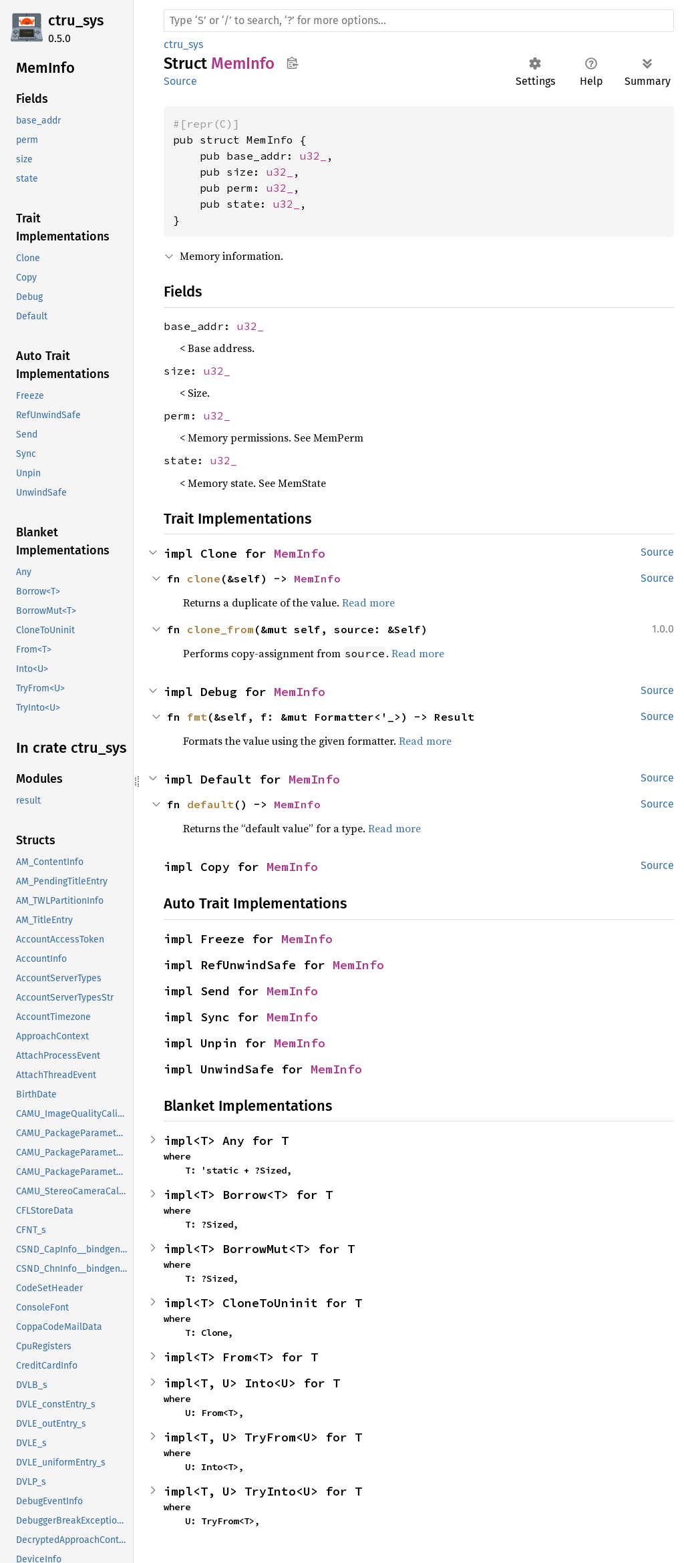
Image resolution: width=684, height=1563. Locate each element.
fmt (197, 716)
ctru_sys (76, 20)
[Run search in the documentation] (419, 20)
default (210, 804)
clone (203, 578)
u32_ (313, 155)
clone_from (220, 629)
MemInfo (299, 553)
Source (180, 81)
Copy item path (292, 62)
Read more (368, 602)
